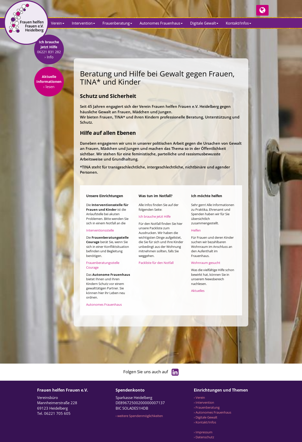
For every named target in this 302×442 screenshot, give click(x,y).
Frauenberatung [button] (117, 23)
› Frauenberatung (207, 407)
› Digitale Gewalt (205, 417)
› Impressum (203, 432)
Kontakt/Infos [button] (238, 23)
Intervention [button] (83, 23)
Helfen (196, 230)
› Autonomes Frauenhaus (212, 412)
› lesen (48, 117)
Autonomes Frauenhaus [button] (161, 23)
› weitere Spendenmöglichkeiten (139, 416)
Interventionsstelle (100, 230)
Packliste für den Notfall (156, 262)
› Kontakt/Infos (205, 422)
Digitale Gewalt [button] (204, 23)
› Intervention (204, 402)
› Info (49, 88)
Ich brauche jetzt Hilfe (155, 216)
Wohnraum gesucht (205, 262)
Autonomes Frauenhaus (104, 304)
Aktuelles (197, 290)
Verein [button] (57, 23)
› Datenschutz (204, 437)
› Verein (199, 397)
